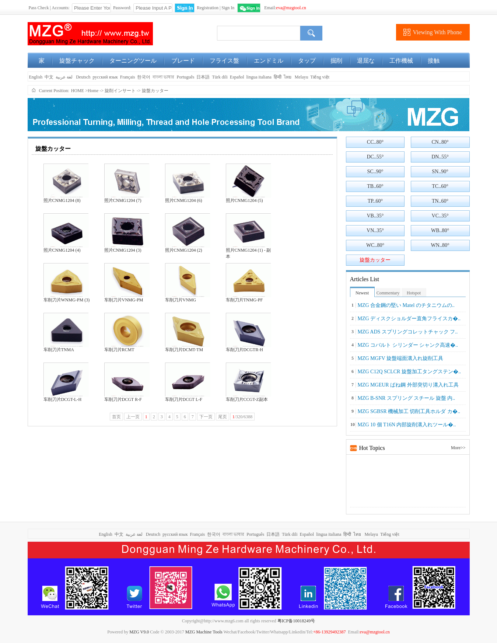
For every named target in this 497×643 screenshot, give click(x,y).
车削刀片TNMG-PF (244, 300)
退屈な (366, 60)
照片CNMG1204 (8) (62, 200)
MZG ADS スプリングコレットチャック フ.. (408, 332)
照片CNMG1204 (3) (122, 250)
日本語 (203, 77)
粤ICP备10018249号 (296, 620)
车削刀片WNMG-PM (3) (66, 300)
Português (185, 77)
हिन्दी (277, 77)
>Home (91, 90)
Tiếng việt (319, 77)
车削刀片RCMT (119, 349)
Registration (207, 7)
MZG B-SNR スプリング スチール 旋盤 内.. (406, 398)
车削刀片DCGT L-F (183, 399)
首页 (116, 416)
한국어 (143, 77)
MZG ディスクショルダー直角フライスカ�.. (409, 318)
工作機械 (401, 60)
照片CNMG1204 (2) (183, 250)
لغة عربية (65, 77)
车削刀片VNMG (180, 300)
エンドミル (268, 60)
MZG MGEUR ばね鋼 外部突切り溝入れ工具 (408, 385)
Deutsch (83, 77)
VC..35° (440, 216)
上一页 (133, 416)
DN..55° (440, 157)
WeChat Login (248, 8)
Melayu (301, 77)
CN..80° (440, 142)
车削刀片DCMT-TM (184, 349)
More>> (458, 447)
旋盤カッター (155, 90)
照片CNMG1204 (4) (62, 250)
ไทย (287, 77)
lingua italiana (258, 77)
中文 (49, 77)
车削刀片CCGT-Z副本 (247, 399)
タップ (307, 60)
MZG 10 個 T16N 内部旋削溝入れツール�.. (407, 424)
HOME (77, 90)
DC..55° (375, 157)
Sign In (227, 7)
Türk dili (219, 77)
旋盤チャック (77, 60)
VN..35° (375, 230)
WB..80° (440, 230)
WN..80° (440, 245)
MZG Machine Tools (204, 632)
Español (237, 77)
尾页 (222, 416)
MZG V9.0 (139, 632)
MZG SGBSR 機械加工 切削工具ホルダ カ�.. (409, 411)
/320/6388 (242, 416)
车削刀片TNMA (58, 349)
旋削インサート (120, 90)
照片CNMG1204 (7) (122, 200)
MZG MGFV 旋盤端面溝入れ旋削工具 (400, 358)
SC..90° (375, 171)
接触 (434, 60)
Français (127, 77)
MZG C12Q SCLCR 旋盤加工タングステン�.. (409, 371)
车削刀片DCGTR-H (244, 349)
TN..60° (440, 201)
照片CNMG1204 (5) (244, 200)
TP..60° (375, 201)
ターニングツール (133, 60)
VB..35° (375, 216)
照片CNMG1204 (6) (183, 200)
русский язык (105, 77)
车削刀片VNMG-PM (123, 300)
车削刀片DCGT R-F (123, 399)
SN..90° (440, 171)
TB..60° (375, 186)
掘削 (336, 60)
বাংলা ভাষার (163, 77)
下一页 (206, 416)
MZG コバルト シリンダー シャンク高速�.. (408, 345)
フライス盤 (224, 60)
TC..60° (440, 186)
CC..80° (375, 142)
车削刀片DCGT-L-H (62, 399)
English (35, 77)
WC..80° (375, 245)
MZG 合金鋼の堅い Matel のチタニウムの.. (406, 305)
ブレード (183, 60)
